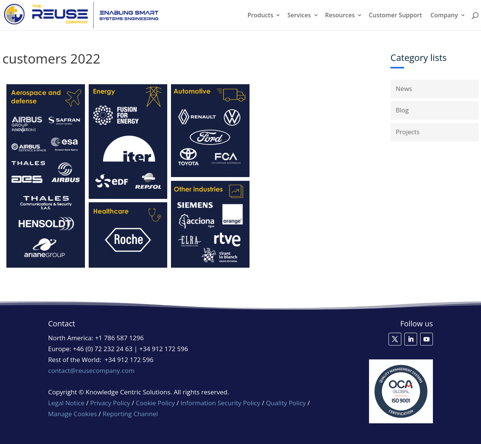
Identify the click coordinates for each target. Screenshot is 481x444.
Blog (402, 110)
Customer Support (395, 15)
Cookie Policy (155, 403)
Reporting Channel (130, 413)
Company (444, 15)
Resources (340, 15)
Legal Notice (66, 403)
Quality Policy (286, 403)
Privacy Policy (110, 403)
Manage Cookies (72, 414)
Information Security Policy (220, 403)
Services (299, 15)
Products (261, 15)
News (404, 88)
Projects (408, 131)
